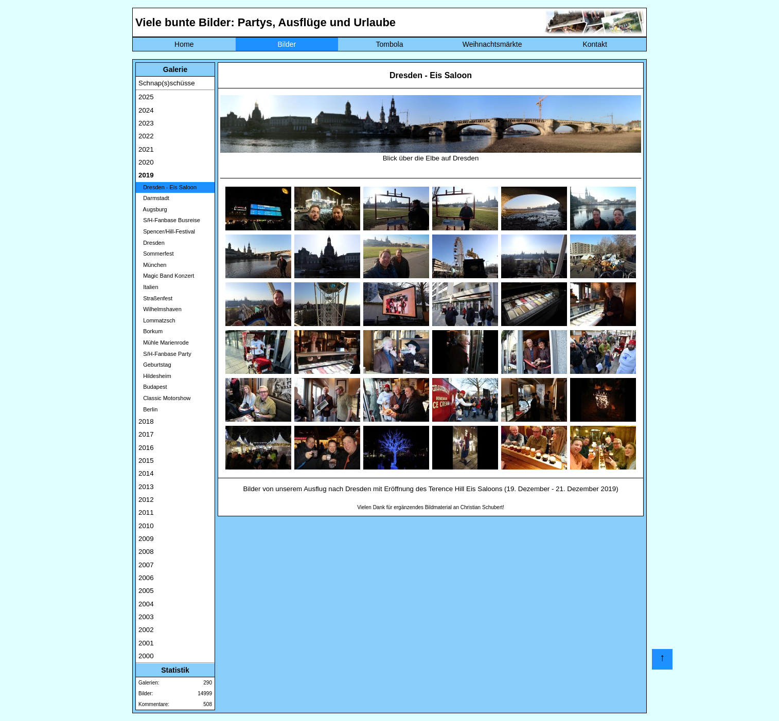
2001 (146, 643)
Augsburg (152, 209)
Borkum (150, 331)
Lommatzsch (156, 320)
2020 (146, 162)
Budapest (152, 387)
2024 (146, 110)
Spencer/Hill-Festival (166, 231)
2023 (146, 123)
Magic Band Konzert (166, 276)
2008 (146, 551)
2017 (146, 434)
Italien (148, 287)
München (152, 265)
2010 (146, 526)
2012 (146, 499)
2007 (146, 565)
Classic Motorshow (164, 398)
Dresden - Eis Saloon (167, 187)
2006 (146, 578)
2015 (146, 460)
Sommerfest (155, 253)
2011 (146, 512)
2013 (146, 487)
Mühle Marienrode (163, 342)
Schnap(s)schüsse (166, 83)
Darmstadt (153, 198)
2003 (146, 617)
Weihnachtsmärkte (492, 44)
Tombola (389, 44)
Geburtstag (154, 365)
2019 (146, 175)
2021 (146, 149)
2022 (146, 136)
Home (183, 44)
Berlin (147, 409)
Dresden (151, 243)
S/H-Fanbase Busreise (169, 220)
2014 (146, 473)
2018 (146, 421)
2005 (146, 590)
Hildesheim (154, 376)
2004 (146, 604)
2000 (146, 656)
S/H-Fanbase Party (164, 354)
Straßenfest (155, 298)
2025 (146, 97)
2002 (146, 630)
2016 (146, 448)
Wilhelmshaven (160, 309)
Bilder (286, 44)
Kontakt (594, 44)
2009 (146, 539)
